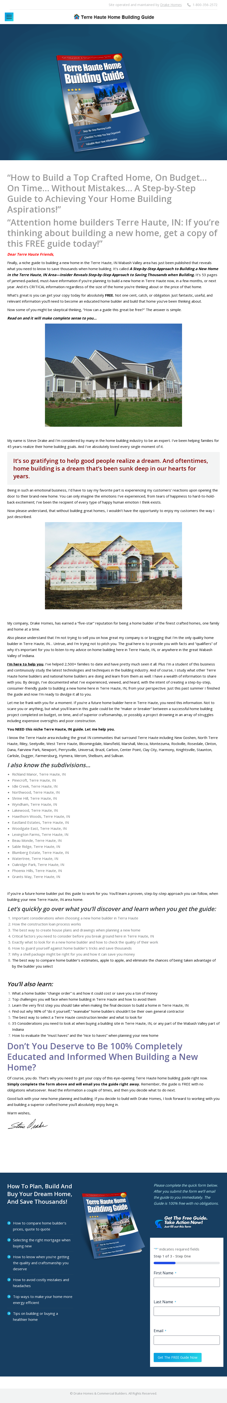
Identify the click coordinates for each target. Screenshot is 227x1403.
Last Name (165, 1301)
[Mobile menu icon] (9, 17)
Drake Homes (171, 4)
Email (160, 1330)
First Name (165, 1273)
